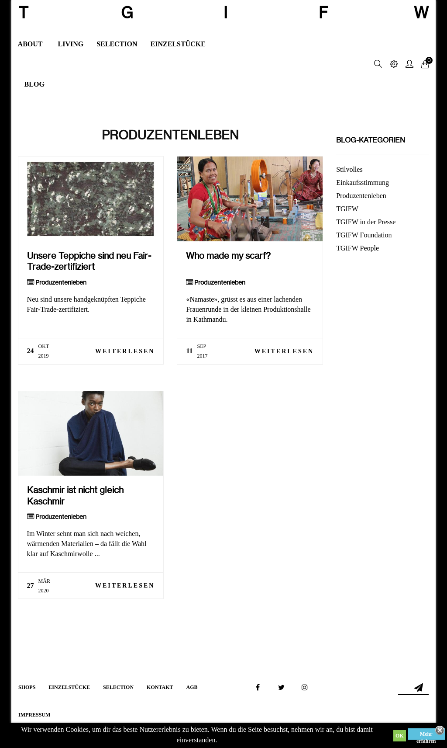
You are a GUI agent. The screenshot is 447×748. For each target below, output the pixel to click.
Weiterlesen (125, 351)
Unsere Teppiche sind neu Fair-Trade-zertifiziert (89, 261)
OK (399, 736)
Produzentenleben (60, 282)
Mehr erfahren (426, 735)
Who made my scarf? (228, 255)
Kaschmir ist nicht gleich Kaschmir (75, 495)
